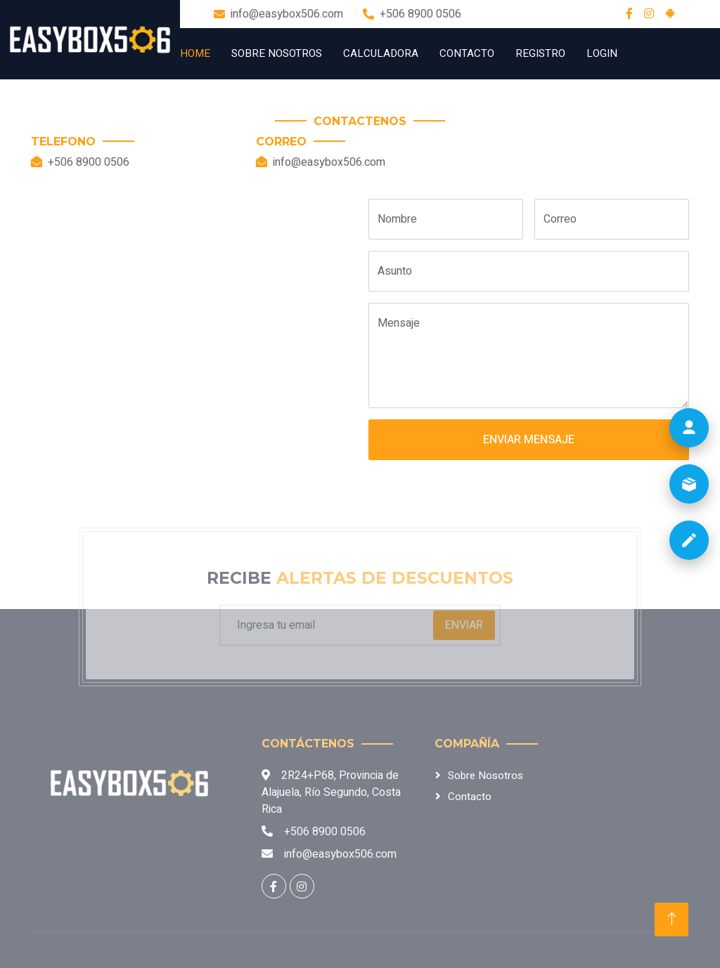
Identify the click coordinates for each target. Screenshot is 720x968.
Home (195, 53)
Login (601, 53)
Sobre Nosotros (276, 53)
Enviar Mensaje (528, 439)
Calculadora (380, 53)
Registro (540, 53)
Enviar (464, 625)
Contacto (466, 53)
